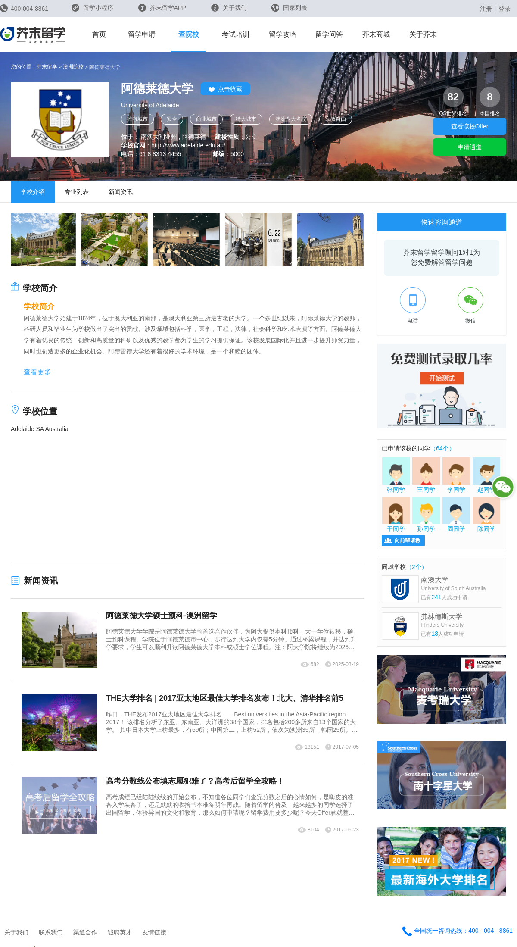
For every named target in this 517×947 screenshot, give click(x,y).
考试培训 (235, 34)
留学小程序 (92, 10)
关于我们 (229, 8)
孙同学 (426, 514)
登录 (504, 8)
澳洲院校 (73, 67)
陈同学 (486, 514)
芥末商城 (376, 34)
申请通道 (470, 147)
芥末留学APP (162, 8)
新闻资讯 (121, 191)
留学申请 (142, 34)
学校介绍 (33, 191)
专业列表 (77, 191)
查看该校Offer (470, 126)
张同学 (396, 475)
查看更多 (37, 371)
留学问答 (329, 34)
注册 (486, 8)
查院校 (188, 34)
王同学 (426, 475)
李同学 (456, 475)
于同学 (396, 514)
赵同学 (486, 475)
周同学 (456, 514)
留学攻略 (282, 34)
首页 (99, 34)
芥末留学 (47, 67)
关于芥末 (423, 34)
